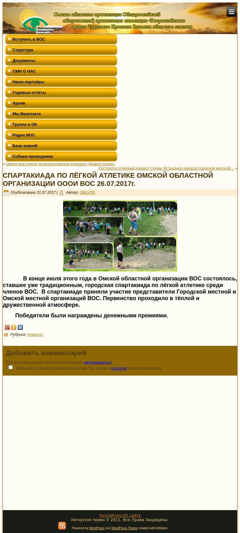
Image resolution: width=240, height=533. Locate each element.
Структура (22, 50)
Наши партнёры (28, 81)
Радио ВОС (23, 135)
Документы (23, 60)
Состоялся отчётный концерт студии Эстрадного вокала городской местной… (166, 168)
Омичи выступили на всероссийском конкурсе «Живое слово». (60, 164)
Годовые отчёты (29, 92)
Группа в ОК (24, 124)
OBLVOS (87, 192)
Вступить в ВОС (28, 39)
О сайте (133, 515)
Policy (118, 515)
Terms (105, 515)
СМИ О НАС (24, 71)
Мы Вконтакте (26, 113)
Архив (18, 103)
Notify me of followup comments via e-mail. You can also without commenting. (84, 368)
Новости (35, 334)
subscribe (119, 368)
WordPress (96, 528)
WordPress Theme (125, 528)
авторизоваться (97, 362)
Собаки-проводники (32, 156)
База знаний (24, 145)
